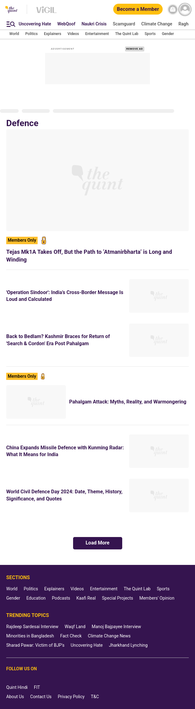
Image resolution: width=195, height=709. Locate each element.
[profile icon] (184, 9)
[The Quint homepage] (11, 10)
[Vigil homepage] (46, 12)
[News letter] (172, 9)
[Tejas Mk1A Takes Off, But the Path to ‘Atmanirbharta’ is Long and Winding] (97, 180)
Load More (97, 543)
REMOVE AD (134, 48)
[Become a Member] (138, 9)
